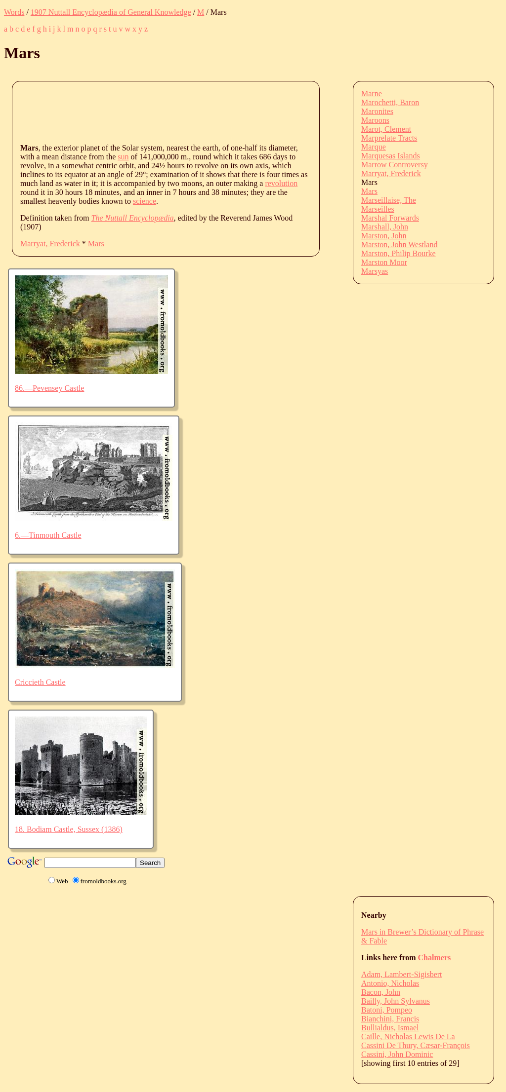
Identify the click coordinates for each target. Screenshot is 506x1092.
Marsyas (374, 271)
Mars (96, 243)
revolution (281, 183)
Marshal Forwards (390, 218)
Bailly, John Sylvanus (395, 1001)
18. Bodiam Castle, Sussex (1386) (69, 829)
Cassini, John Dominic (397, 1054)
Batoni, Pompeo (386, 1010)
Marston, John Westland (399, 244)
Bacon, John (380, 992)
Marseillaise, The (388, 200)
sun (123, 156)
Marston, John (384, 235)
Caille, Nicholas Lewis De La (408, 1036)
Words (14, 12)
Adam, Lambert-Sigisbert (401, 974)
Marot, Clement (386, 129)
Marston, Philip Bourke (398, 253)
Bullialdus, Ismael (390, 1027)
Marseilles (377, 209)
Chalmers (434, 957)
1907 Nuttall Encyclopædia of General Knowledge (111, 12)
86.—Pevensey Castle (49, 388)
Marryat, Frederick (50, 243)
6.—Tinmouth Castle (48, 535)
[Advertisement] (200, 111)
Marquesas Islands (390, 155)
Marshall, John (384, 227)
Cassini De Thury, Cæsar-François (415, 1045)
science (144, 201)
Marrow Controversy (394, 164)
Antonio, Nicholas (390, 983)
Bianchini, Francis (390, 1019)
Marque (373, 147)
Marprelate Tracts (389, 138)
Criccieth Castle (40, 682)
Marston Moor (384, 262)
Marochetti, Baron (390, 102)
